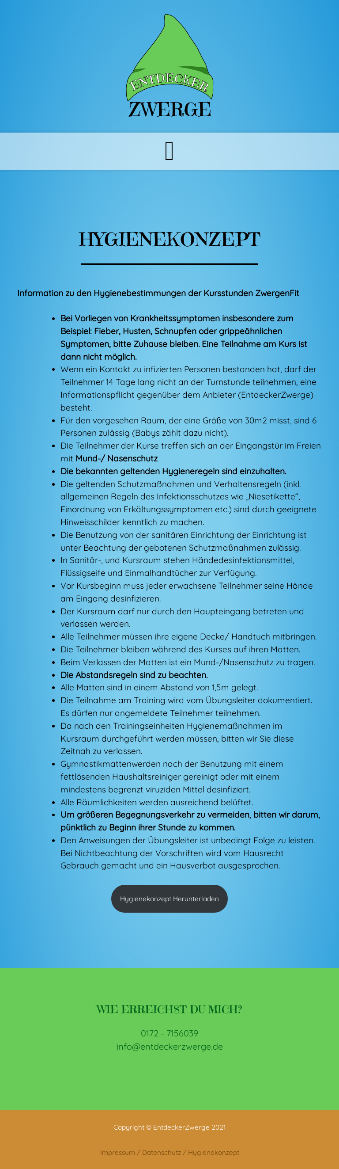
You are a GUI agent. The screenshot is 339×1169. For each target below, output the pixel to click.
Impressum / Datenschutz (140, 1152)
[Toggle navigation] (169, 151)
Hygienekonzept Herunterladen (169, 899)
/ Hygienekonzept (211, 1152)
